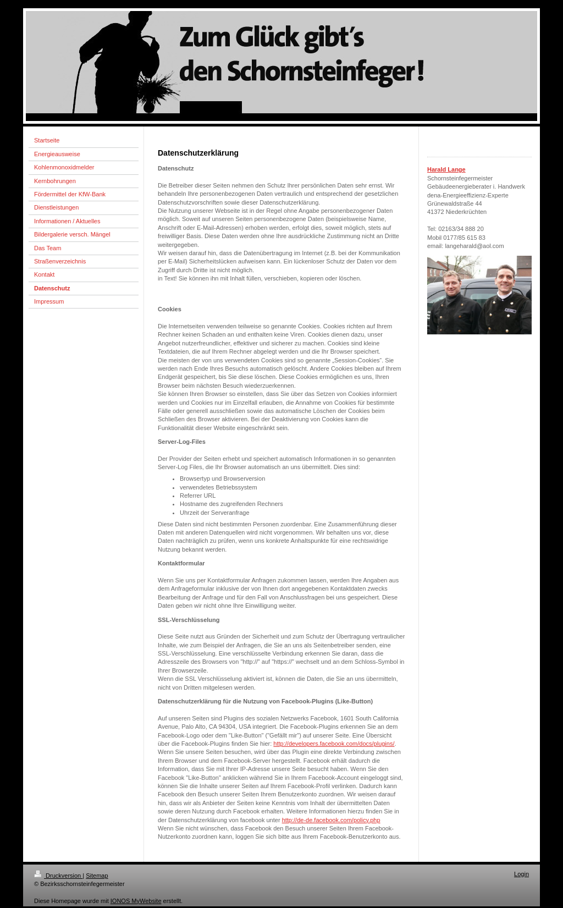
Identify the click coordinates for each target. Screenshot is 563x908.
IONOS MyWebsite (136, 901)
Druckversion (58, 875)
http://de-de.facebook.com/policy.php (331, 820)
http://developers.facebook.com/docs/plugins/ (333, 743)
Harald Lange (446, 169)
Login (521, 874)
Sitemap (97, 875)
